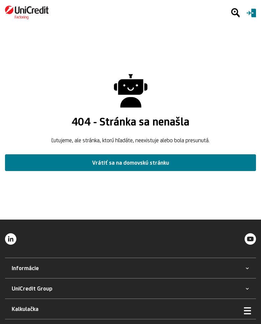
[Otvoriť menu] (247, 310)
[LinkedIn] (10, 238)
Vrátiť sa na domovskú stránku (130, 162)
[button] (25, 268)
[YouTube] (250, 238)
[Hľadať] (235, 12)
